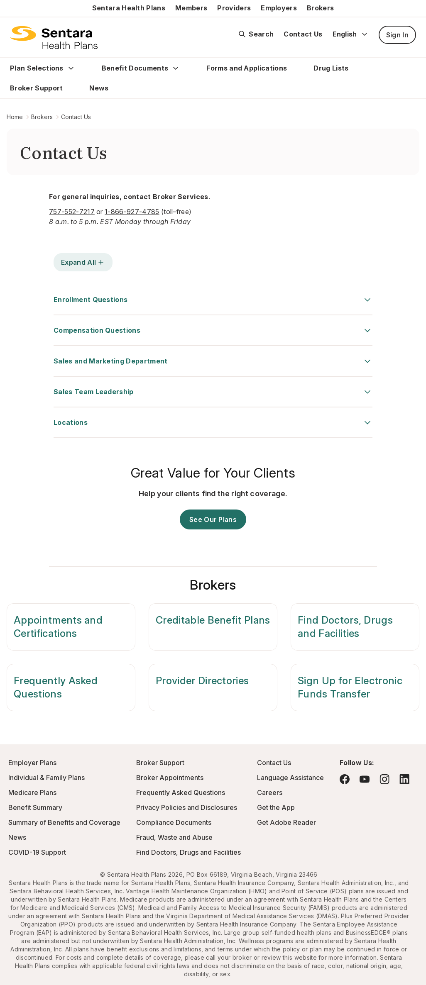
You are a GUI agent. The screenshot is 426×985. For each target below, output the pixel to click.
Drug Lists (330, 68)
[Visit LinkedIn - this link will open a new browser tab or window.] (404, 779)
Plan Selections (37, 68)
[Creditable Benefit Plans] (213, 627)
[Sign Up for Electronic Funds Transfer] (355, 687)
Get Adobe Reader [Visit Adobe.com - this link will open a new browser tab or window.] (286, 822)
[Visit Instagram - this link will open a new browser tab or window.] (384, 779)
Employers (279, 8)
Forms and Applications (246, 68)
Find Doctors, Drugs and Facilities (188, 852)
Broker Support (36, 88)
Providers (234, 8)
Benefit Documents (135, 68)
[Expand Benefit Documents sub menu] (175, 68)
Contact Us (303, 34)
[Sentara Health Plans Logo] (54, 37)
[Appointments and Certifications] (71, 627)
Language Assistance (290, 777)
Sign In (397, 35)
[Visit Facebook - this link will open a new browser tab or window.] (345, 779)
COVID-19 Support (37, 852)
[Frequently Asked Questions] (71, 687)
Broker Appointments (169, 777)
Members (191, 8)
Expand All (83, 262)
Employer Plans (32, 762)
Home (15, 116)
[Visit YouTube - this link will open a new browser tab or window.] (365, 779)
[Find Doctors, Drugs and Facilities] (355, 627)
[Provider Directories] (213, 687)
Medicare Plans (32, 792)
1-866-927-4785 (132, 211)
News (98, 88)
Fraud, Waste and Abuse (174, 837)
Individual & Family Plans (46, 777)
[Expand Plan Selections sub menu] (71, 68)
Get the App (276, 807)
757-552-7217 (72, 211)
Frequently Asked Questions (180, 792)
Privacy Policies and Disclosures (186, 807)
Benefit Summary (35, 807)
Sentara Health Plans (128, 8)
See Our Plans (213, 519)
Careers (269, 792)
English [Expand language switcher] (351, 34)
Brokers (320, 8)
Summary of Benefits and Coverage (64, 822)
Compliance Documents (173, 822)
